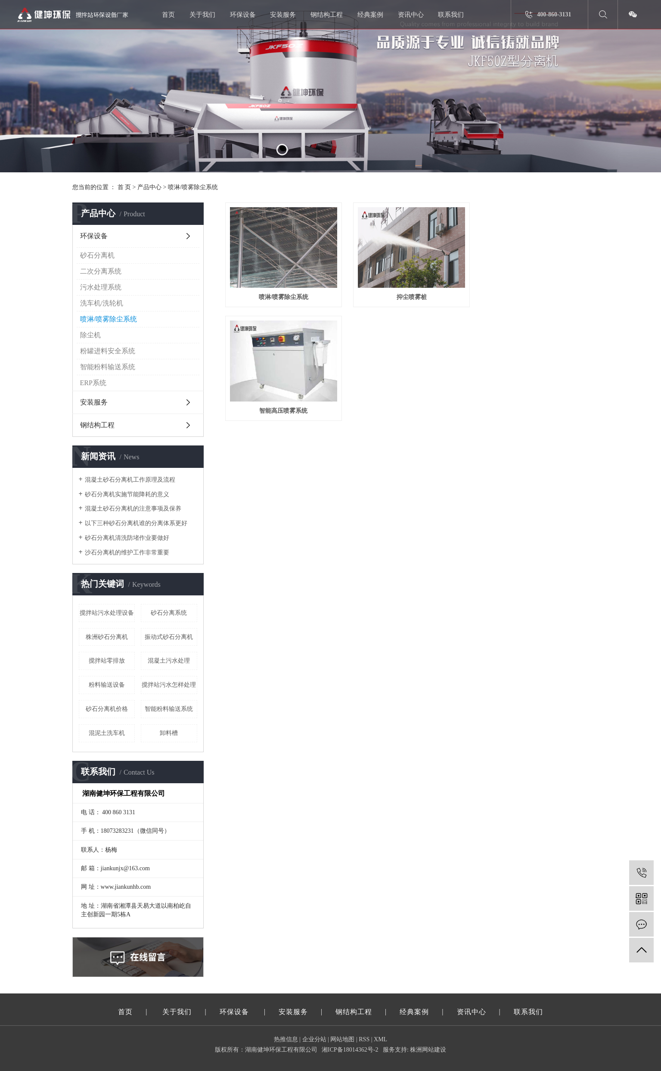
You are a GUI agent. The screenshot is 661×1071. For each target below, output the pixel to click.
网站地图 (342, 1039)
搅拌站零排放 (107, 660)
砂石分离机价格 (107, 709)
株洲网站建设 (428, 1049)
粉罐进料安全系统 (107, 351)
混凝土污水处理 (169, 660)
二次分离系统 (100, 271)
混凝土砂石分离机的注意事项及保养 (133, 508)
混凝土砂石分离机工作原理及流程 (130, 479)
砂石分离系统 (169, 613)
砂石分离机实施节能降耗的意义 (127, 494)
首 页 (124, 187)
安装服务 (283, 14)
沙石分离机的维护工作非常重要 (127, 552)
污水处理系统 (100, 287)
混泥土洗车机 (107, 733)
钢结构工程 (326, 14)
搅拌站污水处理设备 (107, 613)
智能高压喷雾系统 (532, 295)
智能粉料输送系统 (107, 366)
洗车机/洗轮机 (101, 303)
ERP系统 (93, 382)
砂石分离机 (97, 255)
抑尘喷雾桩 (407, 295)
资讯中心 (411, 14)
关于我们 (202, 14)
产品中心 (149, 187)
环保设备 (243, 14)
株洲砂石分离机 (107, 637)
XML (380, 1039)
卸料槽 (169, 733)
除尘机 (90, 335)
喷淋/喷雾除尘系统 (193, 187)
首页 (168, 14)
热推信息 (286, 1039)
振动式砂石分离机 (169, 637)
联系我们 (451, 14)
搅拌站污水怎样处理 (169, 685)
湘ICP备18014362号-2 (350, 1049)
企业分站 (314, 1039)
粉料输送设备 (107, 685)
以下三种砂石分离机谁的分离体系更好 (136, 523)
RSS (364, 1039)
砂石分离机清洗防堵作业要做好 (127, 538)
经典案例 (370, 14)
